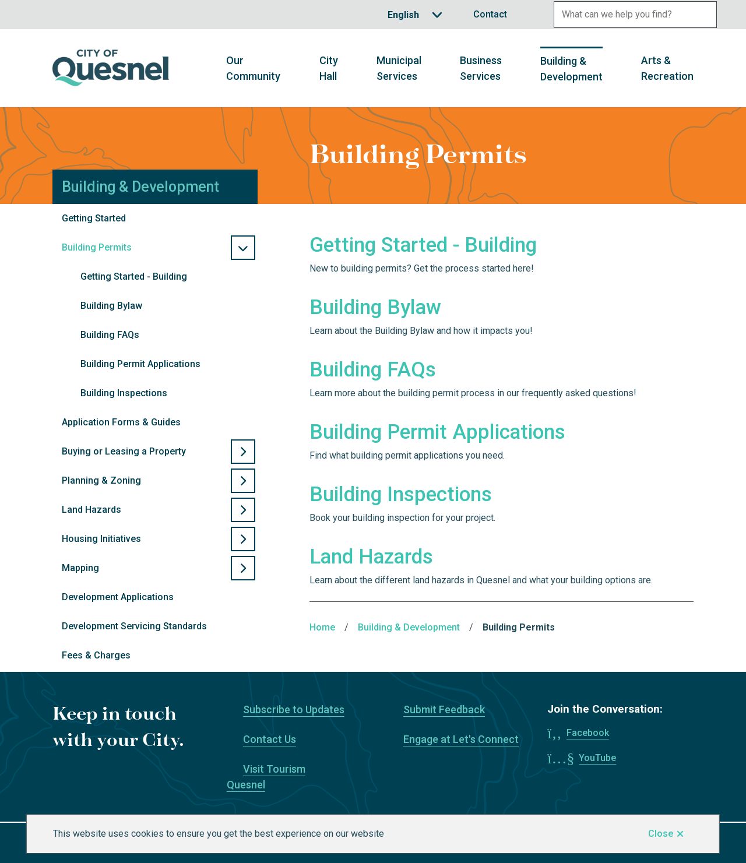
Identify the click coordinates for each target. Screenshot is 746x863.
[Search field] (622, 14)
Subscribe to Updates (293, 709)
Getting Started (94, 218)
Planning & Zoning (101, 480)
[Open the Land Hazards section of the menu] (243, 510)
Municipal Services (398, 68)
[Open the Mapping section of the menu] (243, 568)
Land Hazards (91, 509)
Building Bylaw (111, 305)
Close (660, 833)
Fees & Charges (96, 655)
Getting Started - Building (133, 276)
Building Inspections (123, 393)
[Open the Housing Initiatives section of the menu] (243, 539)
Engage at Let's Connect (461, 739)
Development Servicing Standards (134, 626)
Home (322, 627)
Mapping (80, 567)
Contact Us (269, 739)
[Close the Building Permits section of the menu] (243, 247)
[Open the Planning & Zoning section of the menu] (243, 481)
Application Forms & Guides (121, 422)
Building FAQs (109, 334)
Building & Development (571, 69)
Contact (490, 14)
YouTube (597, 757)
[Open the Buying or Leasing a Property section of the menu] (243, 451)
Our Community (253, 68)
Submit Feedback (444, 709)
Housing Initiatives (101, 538)
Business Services (481, 68)
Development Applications (118, 597)
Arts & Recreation (667, 68)
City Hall (328, 68)
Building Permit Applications (140, 363)
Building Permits (97, 247)
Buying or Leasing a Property (124, 451)
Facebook (587, 732)
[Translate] (415, 15)
